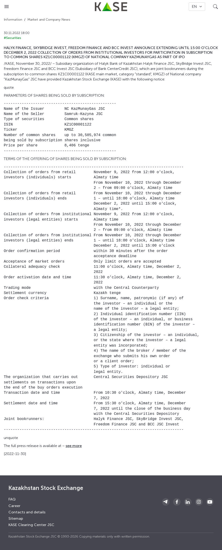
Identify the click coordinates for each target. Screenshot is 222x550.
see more (74, 445)
